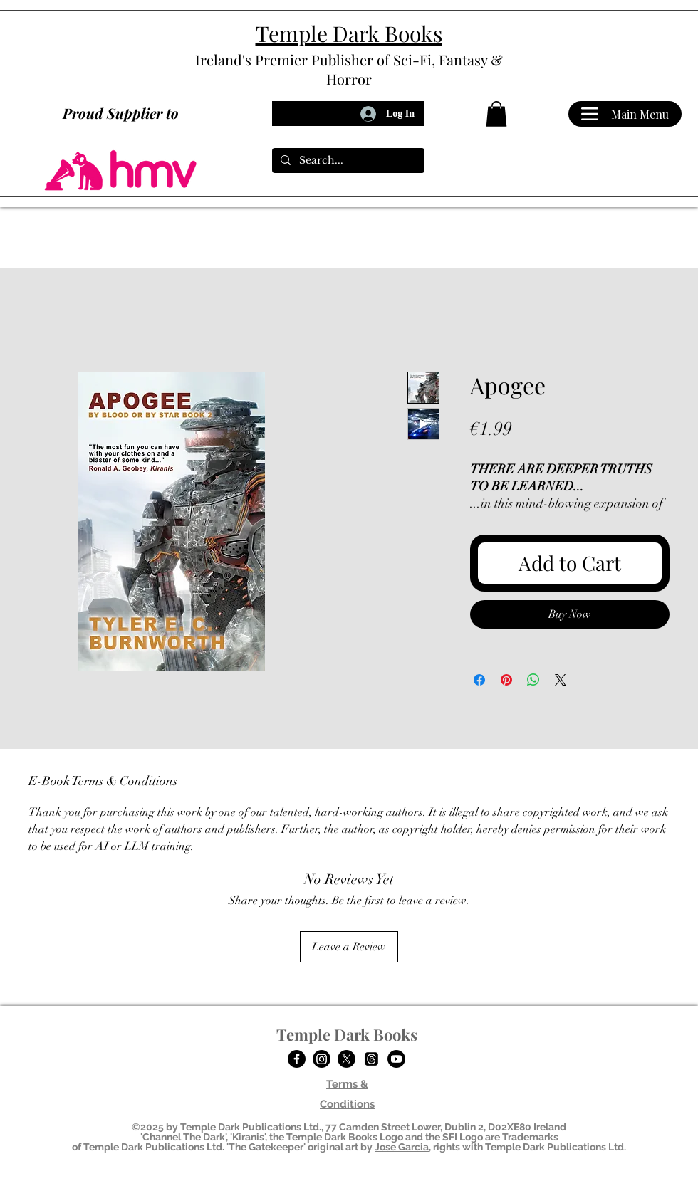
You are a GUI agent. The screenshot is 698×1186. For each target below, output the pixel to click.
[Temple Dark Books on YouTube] (396, 1059)
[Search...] (347, 161)
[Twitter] (346, 1059)
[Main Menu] (625, 114)
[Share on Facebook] (479, 679)
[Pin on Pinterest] (506, 679)
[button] (496, 114)
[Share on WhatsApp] (533, 679)
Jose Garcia (402, 1147)
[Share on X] (560, 679)
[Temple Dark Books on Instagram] (321, 1059)
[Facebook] (297, 1059)
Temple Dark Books (346, 1034)
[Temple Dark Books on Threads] (371, 1059)
